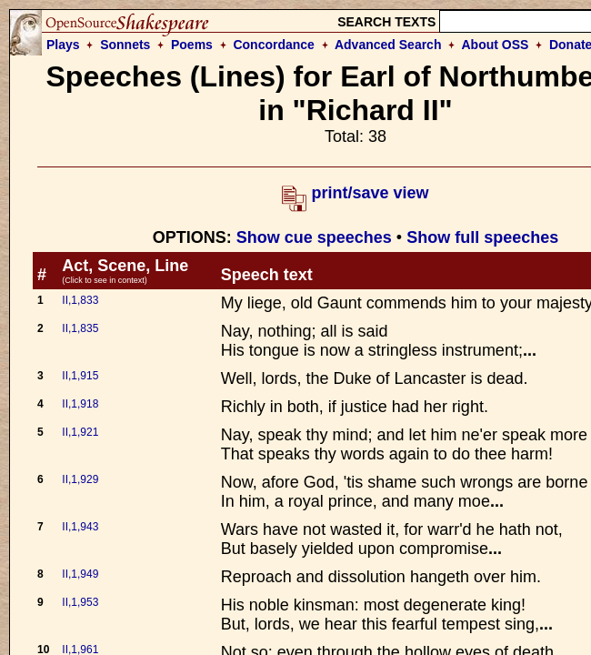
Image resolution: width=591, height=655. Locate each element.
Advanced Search (388, 44)
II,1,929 (80, 479)
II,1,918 (80, 404)
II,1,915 (80, 375)
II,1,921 (80, 432)
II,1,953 (80, 602)
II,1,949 (80, 574)
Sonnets (125, 44)
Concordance (273, 44)
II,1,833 (80, 300)
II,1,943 (80, 526)
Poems (192, 44)
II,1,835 (80, 328)
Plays (63, 44)
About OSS (495, 44)
